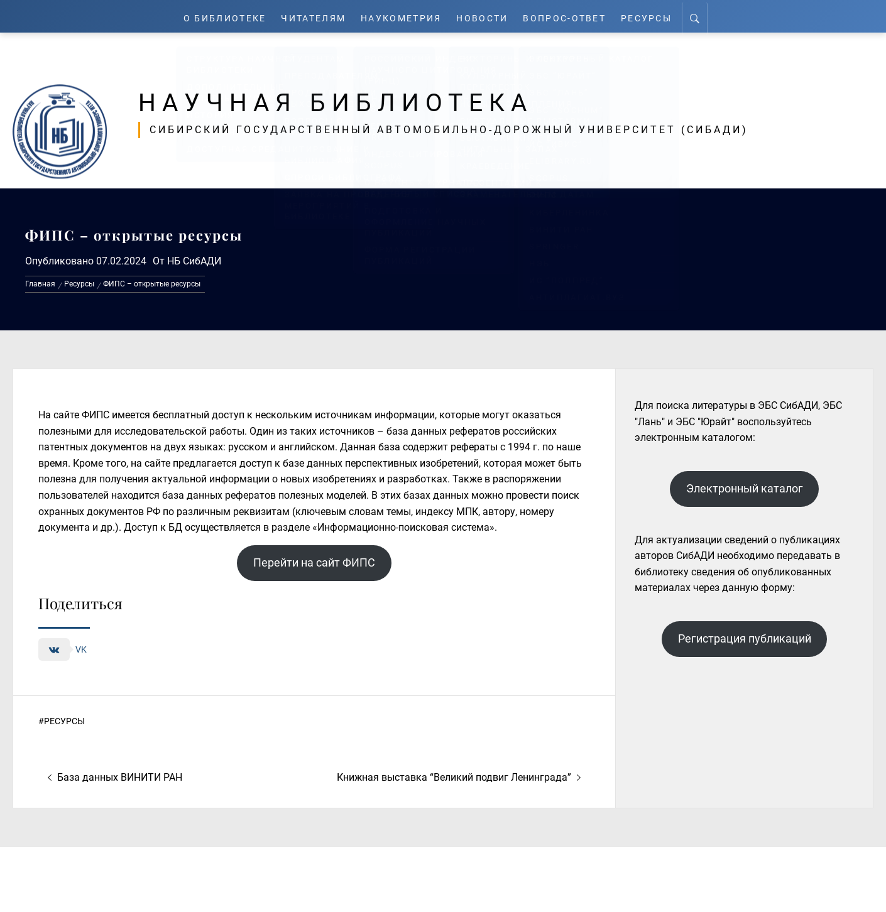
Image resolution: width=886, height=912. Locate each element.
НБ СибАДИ (194, 261)
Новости (487, 16)
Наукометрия (403, 16)
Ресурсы (653, 16)
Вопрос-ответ (570, 16)
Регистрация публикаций (744, 638)
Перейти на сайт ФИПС (314, 562)
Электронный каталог (744, 488)
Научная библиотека (352, 101)
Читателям (311, 16)
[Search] (703, 16)
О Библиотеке (219, 16)
